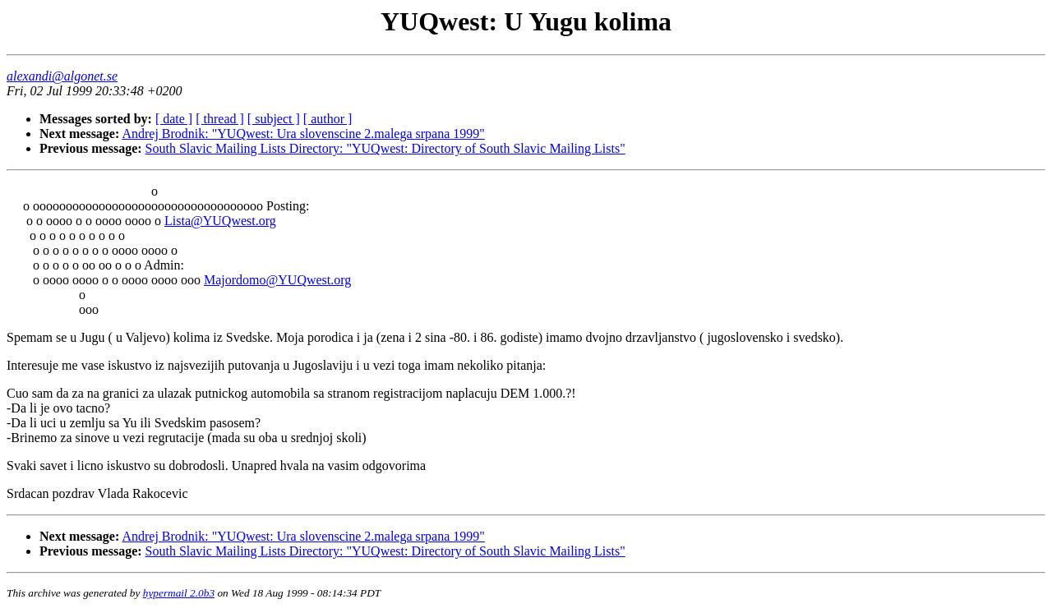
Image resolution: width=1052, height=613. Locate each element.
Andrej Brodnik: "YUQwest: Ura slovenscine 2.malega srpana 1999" (303, 134)
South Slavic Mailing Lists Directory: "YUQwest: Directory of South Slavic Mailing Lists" (385, 148)
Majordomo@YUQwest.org (277, 280)
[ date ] (173, 119)
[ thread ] (220, 119)
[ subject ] (273, 119)
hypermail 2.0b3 (179, 593)
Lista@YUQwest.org (220, 221)
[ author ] (328, 119)
